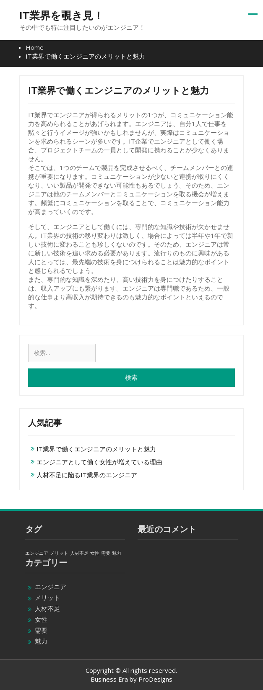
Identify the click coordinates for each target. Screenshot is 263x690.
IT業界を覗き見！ (61, 15)
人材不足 (47, 608)
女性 (41, 619)
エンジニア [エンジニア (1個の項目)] (36, 553)
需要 (41, 630)
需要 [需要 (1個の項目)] (105, 553)
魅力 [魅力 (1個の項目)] (116, 553)
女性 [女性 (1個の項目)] (94, 553)
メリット (47, 597)
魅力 (41, 641)
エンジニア (50, 586)
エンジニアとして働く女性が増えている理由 (99, 462)
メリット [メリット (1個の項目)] (59, 553)
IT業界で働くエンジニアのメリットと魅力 (96, 449)
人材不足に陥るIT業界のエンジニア (86, 475)
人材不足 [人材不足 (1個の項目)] (79, 553)
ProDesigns (155, 679)
